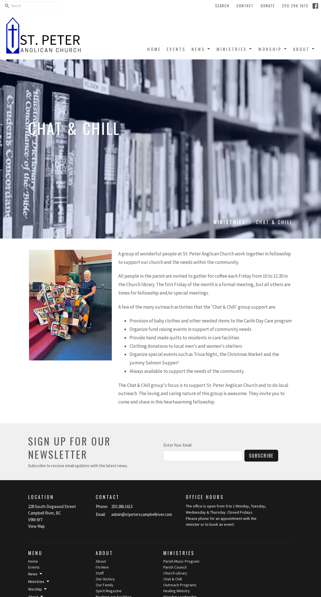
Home (154, 49)
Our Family (104, 584)
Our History (105, 579)
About (304, 49)
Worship (272, 49)
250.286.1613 (295, 5)
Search (222, 5)
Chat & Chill (172, 579)
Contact (245, 5)
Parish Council (174, 567)
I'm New (102, 567)
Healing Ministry (176, 590)
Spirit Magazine (109, 590)
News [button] (35, 574)
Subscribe (261, 455)
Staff (100, 573)
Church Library (175, 573)
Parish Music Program (181, 561)
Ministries (235, 49)
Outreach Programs (180, 584)
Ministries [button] (39, 581)
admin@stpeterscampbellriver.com (141, 514)
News (201, 49)
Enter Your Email (177, 445)
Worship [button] (38, 589)
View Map (36, 526)
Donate (268, 5)
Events (176, 49)
